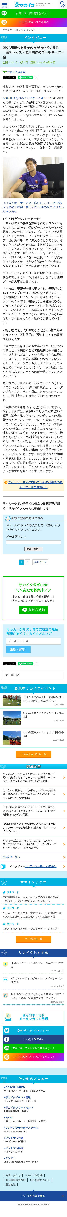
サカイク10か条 (16, 71)
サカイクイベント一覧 (33, 754)
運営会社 (11, 1184)
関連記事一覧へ (11, 857)
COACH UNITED (33, 1089)
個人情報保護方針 (16, 1179)
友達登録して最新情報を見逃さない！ (33, 1048)
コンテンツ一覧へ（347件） (40, 866)
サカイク (7, 30)
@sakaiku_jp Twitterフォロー (33, 1030)
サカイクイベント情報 (33, 1099)
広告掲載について (40, 1179)
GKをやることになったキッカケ (32, 98)
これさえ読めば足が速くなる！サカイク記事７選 (30, 928)
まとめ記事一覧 (33, 939)
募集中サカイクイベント (35, 688)
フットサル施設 (33, 1150)
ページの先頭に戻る (33, 1195)
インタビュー (33, 30)
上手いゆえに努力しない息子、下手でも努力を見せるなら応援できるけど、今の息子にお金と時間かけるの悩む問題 (29, 811)
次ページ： (35, 485)
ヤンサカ (33, 1160)
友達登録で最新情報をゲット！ (33, 13)
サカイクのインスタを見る (34, 22)
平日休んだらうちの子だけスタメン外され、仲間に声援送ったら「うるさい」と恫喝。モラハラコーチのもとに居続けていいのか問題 (29, 777)
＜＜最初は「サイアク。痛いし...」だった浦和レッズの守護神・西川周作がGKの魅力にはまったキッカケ (33, 207)
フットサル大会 (33, 1140)
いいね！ (33, 1039)
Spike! (33, 1119)
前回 (5, 98)
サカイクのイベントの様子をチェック (33, 1057)
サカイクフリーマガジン (33, 1109)
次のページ (40, 562)
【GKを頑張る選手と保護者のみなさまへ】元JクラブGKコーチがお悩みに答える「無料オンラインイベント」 (29, 827)
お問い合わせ (13, 1175)
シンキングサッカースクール (33, 1129)
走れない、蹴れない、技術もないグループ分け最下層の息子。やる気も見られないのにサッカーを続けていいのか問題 (29, 794)
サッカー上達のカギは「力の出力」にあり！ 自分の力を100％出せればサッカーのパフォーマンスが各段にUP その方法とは (30, 844)
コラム (19, 30)
